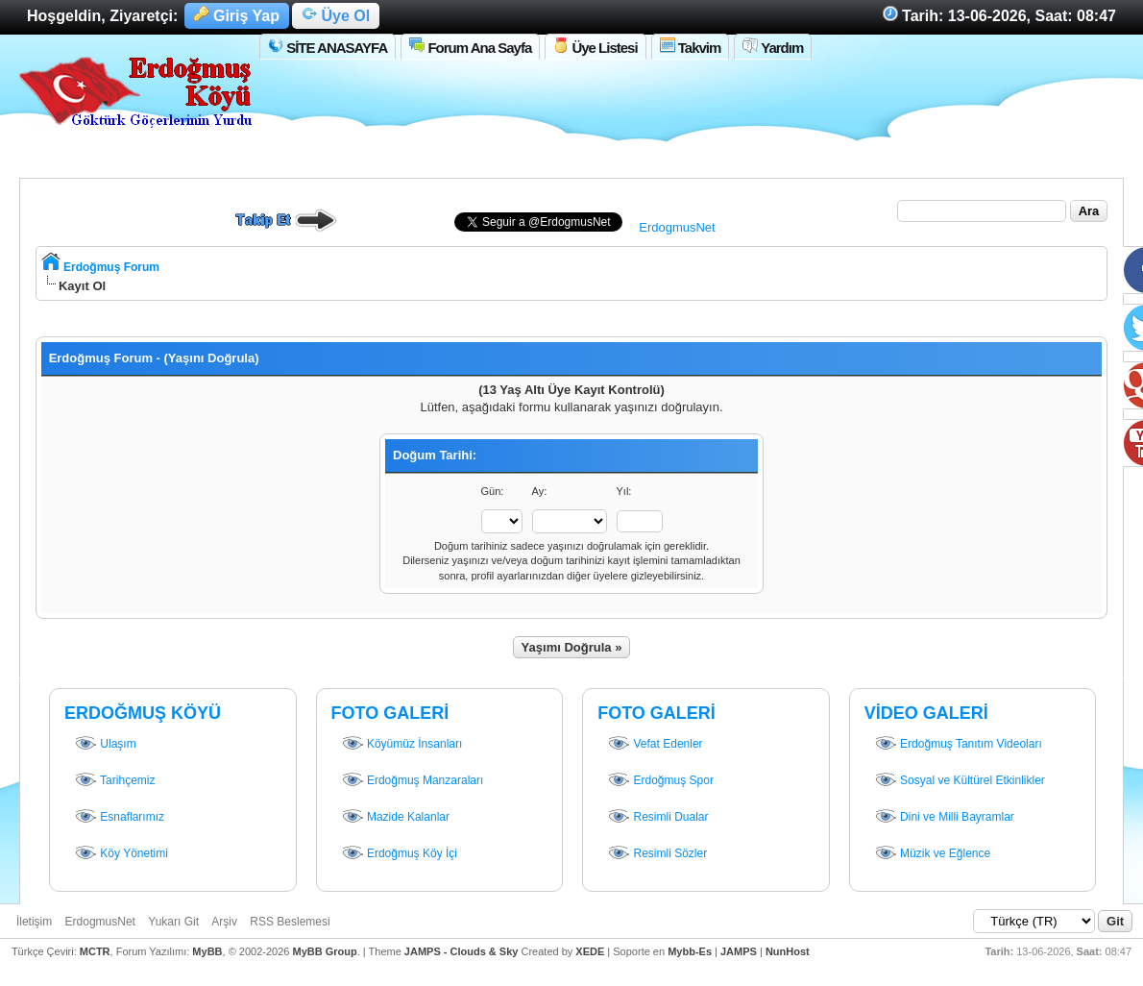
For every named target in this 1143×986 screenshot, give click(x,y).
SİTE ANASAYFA (327, 46)
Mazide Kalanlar (395, 817)
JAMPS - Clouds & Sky (461, 951)
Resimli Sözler (657, 854)
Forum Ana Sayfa (470, 46)
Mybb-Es (690, 951)
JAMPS (738, 951)
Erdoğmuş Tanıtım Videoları (958, 744)
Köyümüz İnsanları (402, 744)
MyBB (207, 951)
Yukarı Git (173, 921)
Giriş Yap (237, 16)
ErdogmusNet (677, 227)
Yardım (772, 46)
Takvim (690, 46)
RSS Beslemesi (289, 921)
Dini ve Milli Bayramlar (944, 817)
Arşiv (224, 921)
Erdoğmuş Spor (660, 781)
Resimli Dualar (657, 817)
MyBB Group (324, 951)
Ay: (539, 491)
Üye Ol (336, 16)
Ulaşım (105, 744)
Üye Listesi (595, 46)
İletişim (34, 921)
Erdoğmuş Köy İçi (399, 854)
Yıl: (624, 491)
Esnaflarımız (119, 817)
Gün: (492, 491)
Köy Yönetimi (121, 854)
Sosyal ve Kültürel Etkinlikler (959, 781)
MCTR (95, 951)
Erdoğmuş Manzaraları (412, 781)
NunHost (788, 951)
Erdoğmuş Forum (111, 267)
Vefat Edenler (654, 744)
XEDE (589, 951)
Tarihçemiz (114, 781)
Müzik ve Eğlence (932, 854)
